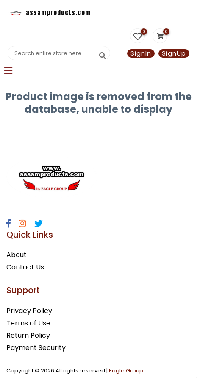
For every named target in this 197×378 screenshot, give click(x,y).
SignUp (174, 53)
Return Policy (28, 335)
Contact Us (25, 267)
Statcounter (20, 129)
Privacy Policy (29, 311)
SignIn (140, 53)
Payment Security (36, 348)
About (16, 255)
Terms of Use (28, 323)
